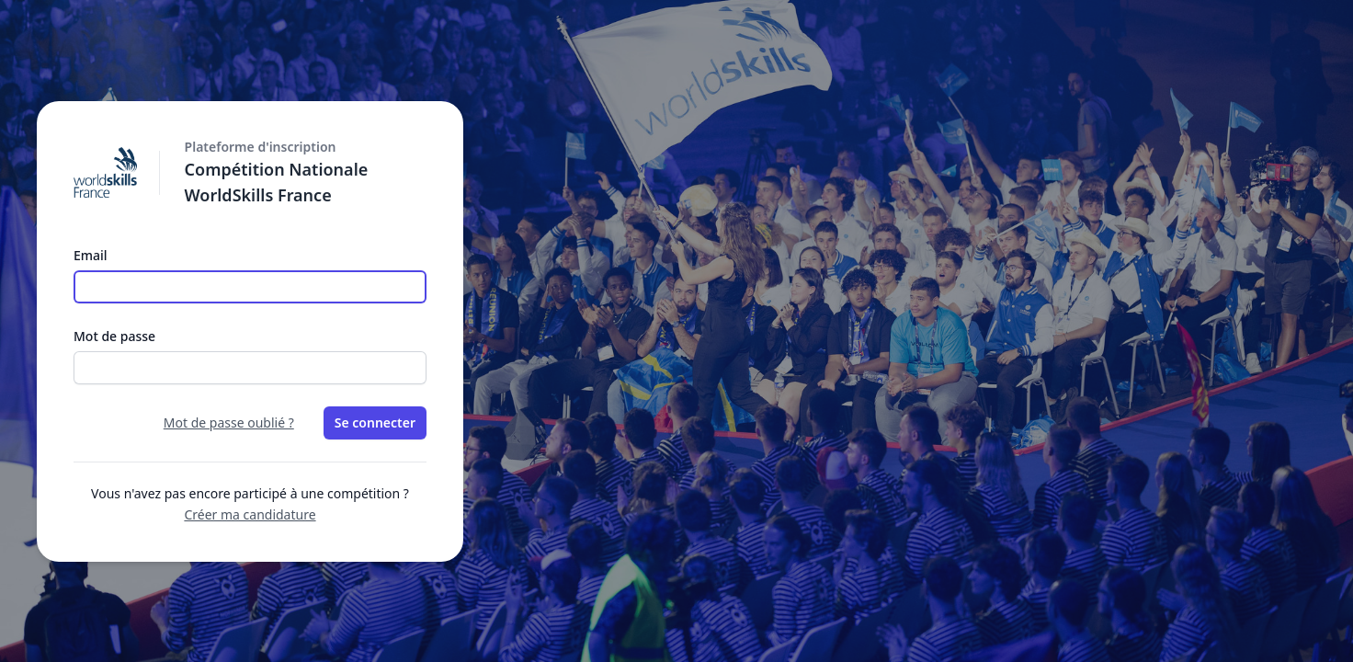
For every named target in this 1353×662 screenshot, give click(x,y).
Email (91, 255)
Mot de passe (114, 336)
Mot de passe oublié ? (229, 422)
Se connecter (375, 422)
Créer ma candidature (249, 514)
